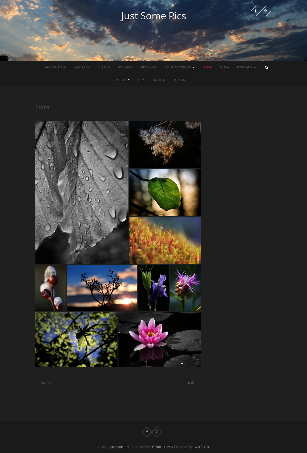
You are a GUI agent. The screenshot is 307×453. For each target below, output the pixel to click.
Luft (193, 383)
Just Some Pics (153, 16)
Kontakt (180, 80)
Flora (206, 67)
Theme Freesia (162, 447)
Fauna (224, 67)
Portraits (244, 67)
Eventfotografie (177, 67)
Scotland (82, 67)
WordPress (202, 447)
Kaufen (159, 80)
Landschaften (55, 67)
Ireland (104, 67)
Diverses (120, 80)
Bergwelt (148, 67)
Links (142, 80)
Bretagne (125, 67)
